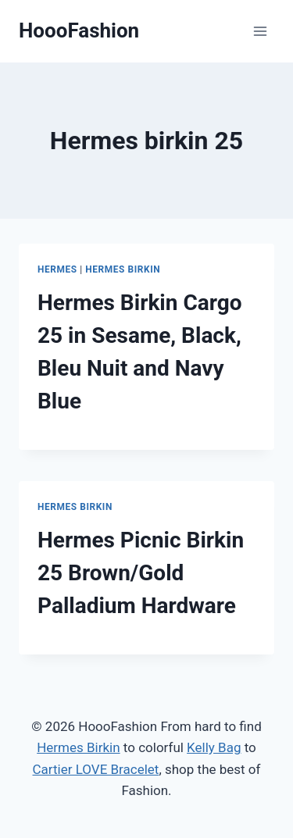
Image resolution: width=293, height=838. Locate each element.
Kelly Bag (214, 747)
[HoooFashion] (79, 31)
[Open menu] (259, 31)
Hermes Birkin (122, 269)
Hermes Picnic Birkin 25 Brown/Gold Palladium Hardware (141, 573)
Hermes (57, 269)
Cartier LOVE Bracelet (96, 769)
